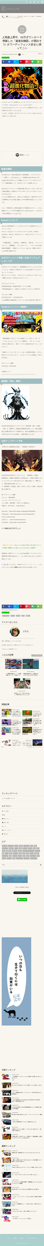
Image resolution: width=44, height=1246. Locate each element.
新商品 (19, 850)
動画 (27, 853)
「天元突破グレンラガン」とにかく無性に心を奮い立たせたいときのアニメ (27, 1077)
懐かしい (15, 855)
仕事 (38, 855)
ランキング (26, 845)
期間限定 (37, 853)
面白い (28, 615)
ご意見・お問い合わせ (32, 1238)
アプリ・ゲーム (5, 57)
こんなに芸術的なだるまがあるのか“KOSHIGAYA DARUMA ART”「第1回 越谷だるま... (26, 1100)
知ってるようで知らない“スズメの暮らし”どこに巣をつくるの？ (27, 1085)
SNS (28, 855)
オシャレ (15, 853)
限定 (20, 853)
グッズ (19, 855)
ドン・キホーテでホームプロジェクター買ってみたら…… (25, 1174)
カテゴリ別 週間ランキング (8, 798)
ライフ (4, 826)
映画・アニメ (6, 818)
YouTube (5, 834)
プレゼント (5, 855)
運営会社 (22, 1238)
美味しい (11, 848)
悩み (34, 848)
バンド (6, 853)
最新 (38, 848)
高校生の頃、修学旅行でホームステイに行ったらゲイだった (26, 1152)
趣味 (10, 855)
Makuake (14, 850)
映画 (11, 853)
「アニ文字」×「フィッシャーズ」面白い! (22, 1218)
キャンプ (37, 850)
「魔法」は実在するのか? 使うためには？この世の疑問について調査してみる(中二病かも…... (27, 1160)
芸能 (3, 815)
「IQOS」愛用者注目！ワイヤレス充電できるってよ (24, 1121)
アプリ (30, 848)
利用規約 (15, 1238)
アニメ (31, 853)
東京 (24, 855)
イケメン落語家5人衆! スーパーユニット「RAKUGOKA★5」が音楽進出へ (27, 1093)
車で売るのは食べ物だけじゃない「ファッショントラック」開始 (27, 1114)
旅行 (35, 845)
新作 (20, 848)
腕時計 (20, 845)
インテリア (26, 858)
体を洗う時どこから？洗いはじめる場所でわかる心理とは (25, 1189)
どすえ (21, 54)
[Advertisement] (22, 134)
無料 (10, 850)
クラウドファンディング (28, 850)
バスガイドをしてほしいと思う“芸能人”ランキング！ (24, 1211)
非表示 (25, 155)
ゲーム (12, 615)
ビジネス (25, 848)
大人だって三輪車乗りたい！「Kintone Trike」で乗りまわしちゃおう (26, 1204)
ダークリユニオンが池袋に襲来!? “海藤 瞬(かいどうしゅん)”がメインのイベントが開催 (27, 1182)
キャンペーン (6, 615)
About (8, 1238)
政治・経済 (5, 822)
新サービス (5, 848)
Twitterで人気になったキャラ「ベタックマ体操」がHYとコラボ (27, 1167)
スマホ (18, 615)
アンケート (32, 855)
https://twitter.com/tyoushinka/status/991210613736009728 (19, 374)
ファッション (19, 858)
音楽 (24, 853)
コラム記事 (5, 811)
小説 (32, 845)
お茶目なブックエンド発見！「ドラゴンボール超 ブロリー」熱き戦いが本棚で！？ (26, 1130)
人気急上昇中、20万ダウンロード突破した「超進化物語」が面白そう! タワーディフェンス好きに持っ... (27, 1137)
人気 (23, 615)
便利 (14, 858)
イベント (9, 858)
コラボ (16, 845)
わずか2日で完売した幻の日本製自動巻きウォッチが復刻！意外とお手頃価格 (27, 1108)
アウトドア (10, 845)
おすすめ (4, 845)
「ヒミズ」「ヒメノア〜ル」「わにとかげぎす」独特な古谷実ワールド (27, 1197)
